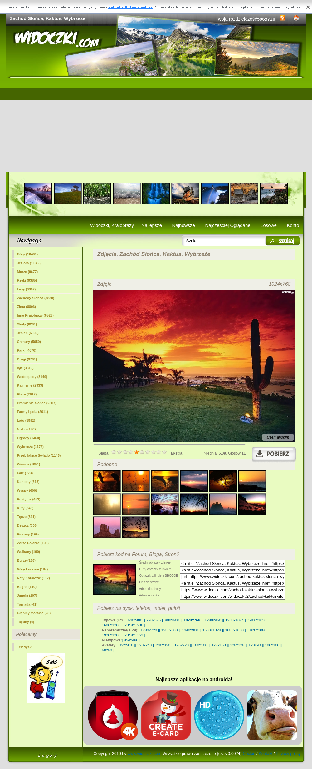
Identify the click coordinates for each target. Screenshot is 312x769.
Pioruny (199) (28, 534)
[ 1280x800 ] (169, 630)
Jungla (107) (27, 595)
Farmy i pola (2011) (32, 412)
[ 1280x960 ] (212, 620)
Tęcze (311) (26, 517)
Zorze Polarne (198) (33, 543)
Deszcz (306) (27, 525)
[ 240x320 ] (163, 645)
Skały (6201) (27, 324)
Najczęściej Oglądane (227, 225)
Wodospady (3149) (32, 377)
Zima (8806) (26, 307)
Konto (293, 225)
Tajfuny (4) (25, 622)
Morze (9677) (27, 272)
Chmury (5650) (29, 342)
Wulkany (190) (28, 552)
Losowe (269, 225)
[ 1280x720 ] (149, 630)
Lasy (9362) (26, 289)
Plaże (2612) (27, 394)
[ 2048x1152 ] (134, 635)
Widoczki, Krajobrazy (112, 225)
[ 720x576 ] (153, 620)
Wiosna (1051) (28, 464)
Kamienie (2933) (30, 385)
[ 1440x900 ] (190, 630)
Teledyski (24, 647)
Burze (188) (26, 560)
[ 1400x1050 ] (257, 620)
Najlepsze (151, 225)
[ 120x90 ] (254, 645)
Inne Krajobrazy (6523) (35, 315)
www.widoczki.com (144, 753)
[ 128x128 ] (237, 645)
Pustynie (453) (29, 499)
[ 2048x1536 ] (134, 625)
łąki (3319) (25, 368)
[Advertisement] (156, 125)
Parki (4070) (27, 350)
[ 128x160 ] (218, 645)
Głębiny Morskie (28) (34, 613)
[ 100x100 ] (272, 645)
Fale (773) (25, 473)
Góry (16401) (27, 254)
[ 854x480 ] (131, 640)
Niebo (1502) (27, 429)
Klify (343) (25, 508)
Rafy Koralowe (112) (33, 578)
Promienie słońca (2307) (36, 403)
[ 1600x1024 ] (211, 630)
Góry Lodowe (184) (32, 569)
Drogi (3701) (27, 359)
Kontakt (265, 753)
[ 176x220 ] (181, 645)
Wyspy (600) (27, 490)
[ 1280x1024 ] (234, 620)
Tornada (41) (27, 604)
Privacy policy (288, 753)
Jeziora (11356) (29, 263)
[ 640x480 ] (135, 620)
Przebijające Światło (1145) (39, 455)
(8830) (35, 298)
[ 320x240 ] (144, 645)
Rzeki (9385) (27, 280)
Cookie (249, 753)
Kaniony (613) (28, 482)
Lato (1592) (26, 420)
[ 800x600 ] (172, 620)
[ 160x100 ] (200, 645)
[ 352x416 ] (126, 645)
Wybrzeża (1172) (30, 447)
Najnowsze (183, 225)
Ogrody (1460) (28, 438)
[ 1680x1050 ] (234, 630)
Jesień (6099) (28, 333)
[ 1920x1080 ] (257, 630)
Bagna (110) (27, 587)
